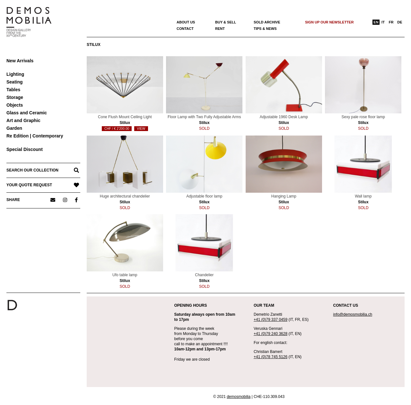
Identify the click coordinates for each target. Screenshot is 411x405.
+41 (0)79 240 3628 (270, 333)
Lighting (15, 74)
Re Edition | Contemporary (34, 135)
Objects (14, 105)
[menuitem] (376, 22)
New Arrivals (19, 60)
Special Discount (24, 149)
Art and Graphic (23, 120)
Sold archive (267, 22)
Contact (185, 29)
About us (186, 22)
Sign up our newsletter (329, 22)
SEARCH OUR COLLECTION (32, 170)
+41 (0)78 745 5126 (270, 357)
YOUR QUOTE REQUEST (29, 185)
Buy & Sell (225, 22)
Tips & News (265, 29)
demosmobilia (238, 396)
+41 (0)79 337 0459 (270, 319)
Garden (14, 128)
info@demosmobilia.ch (352, 314)
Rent (220, 29)
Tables (13, 89)
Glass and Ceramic (26, 112)
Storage (14, 97)
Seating (14, 81)
